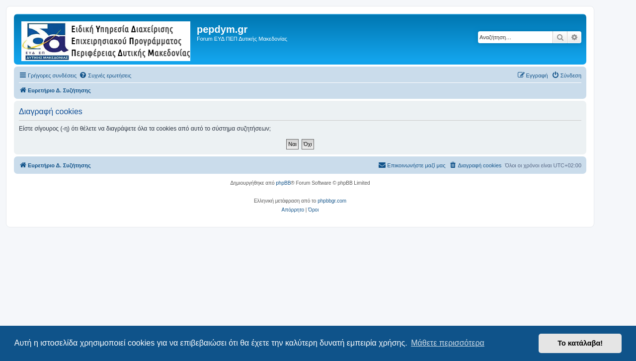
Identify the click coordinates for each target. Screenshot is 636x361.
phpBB (283, 183)
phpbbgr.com (332, 201)
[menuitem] (105, 75)
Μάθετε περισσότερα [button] (447, 343)
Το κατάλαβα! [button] (580, 343)
